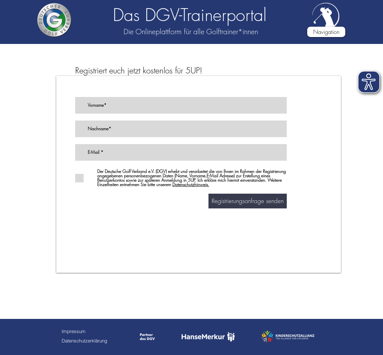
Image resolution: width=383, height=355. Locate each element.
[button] (326, 32)
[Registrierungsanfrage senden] (247, 201)
